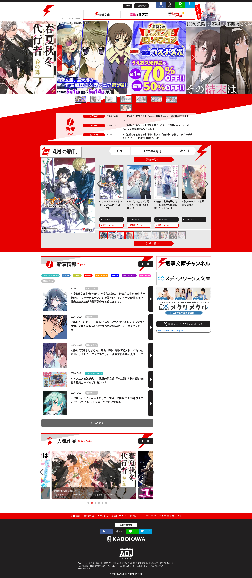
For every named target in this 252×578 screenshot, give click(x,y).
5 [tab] (102, 503)
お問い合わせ (126, 525)
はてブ (190, 6)
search (127, 6)
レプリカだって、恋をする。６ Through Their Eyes (138, 204)
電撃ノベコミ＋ (101, 275)
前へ (31, 57)
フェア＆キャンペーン (50, 275)
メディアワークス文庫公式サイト (162, 516)
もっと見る (97, 423)
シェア (161, 6)
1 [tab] (88, 503)
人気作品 (102, 516)
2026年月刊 (152, 151)
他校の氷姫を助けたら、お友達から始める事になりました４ (165, 204)
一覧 (146, 264)
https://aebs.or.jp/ (84, 569)
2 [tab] (92, 503)
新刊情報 (88, 275)
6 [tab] (106, 503)
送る (180, 6)
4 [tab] (99, 503)
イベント (66, 275)
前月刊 (120, 151)
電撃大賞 (115, 275)
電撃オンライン (48, 281)
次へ (221, 57)
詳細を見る (107, 219)
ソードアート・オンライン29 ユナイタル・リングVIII (111, 204)
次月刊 (184, 151)
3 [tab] (95, 503)
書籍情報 (89, 516)
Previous (99, 184)
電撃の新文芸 (145, 275)
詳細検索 (142, 6)
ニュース (77, 275)
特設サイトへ (108, 225)
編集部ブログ (118, 516)
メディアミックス (129, 275)
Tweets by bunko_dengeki (170, 330)
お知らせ (135, 516)
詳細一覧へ (152, 159)
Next (207, 184)
